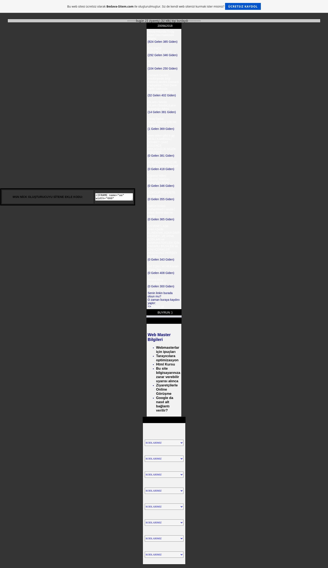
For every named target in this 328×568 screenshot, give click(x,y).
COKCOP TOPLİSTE (161, 192)
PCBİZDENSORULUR (162, 162)
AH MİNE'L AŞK (158, 226)
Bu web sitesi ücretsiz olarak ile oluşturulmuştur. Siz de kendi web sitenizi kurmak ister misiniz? (164, 6)
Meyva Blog (155, 279)
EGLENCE (155, 48)
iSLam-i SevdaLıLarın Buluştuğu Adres (162, 107)
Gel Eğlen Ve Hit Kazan (163, 266)
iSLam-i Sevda (157, 102)
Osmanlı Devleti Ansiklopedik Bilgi (159, 77)
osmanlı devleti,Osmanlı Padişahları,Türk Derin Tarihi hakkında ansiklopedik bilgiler (163, 87)
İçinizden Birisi (157, 283)
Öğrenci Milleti (157, 175)
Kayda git (158, 306)
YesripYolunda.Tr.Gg (161, 31)
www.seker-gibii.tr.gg (161, 135)
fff (149, 61)
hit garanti (154, 196)
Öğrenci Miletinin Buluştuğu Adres (158, 180)
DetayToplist (156, 118)
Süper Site (154, 269)
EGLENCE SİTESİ (160, 51)
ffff (149, 65)
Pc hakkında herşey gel (163, 165)
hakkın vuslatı (157, 206)
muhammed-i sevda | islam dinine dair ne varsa (161, 213)
